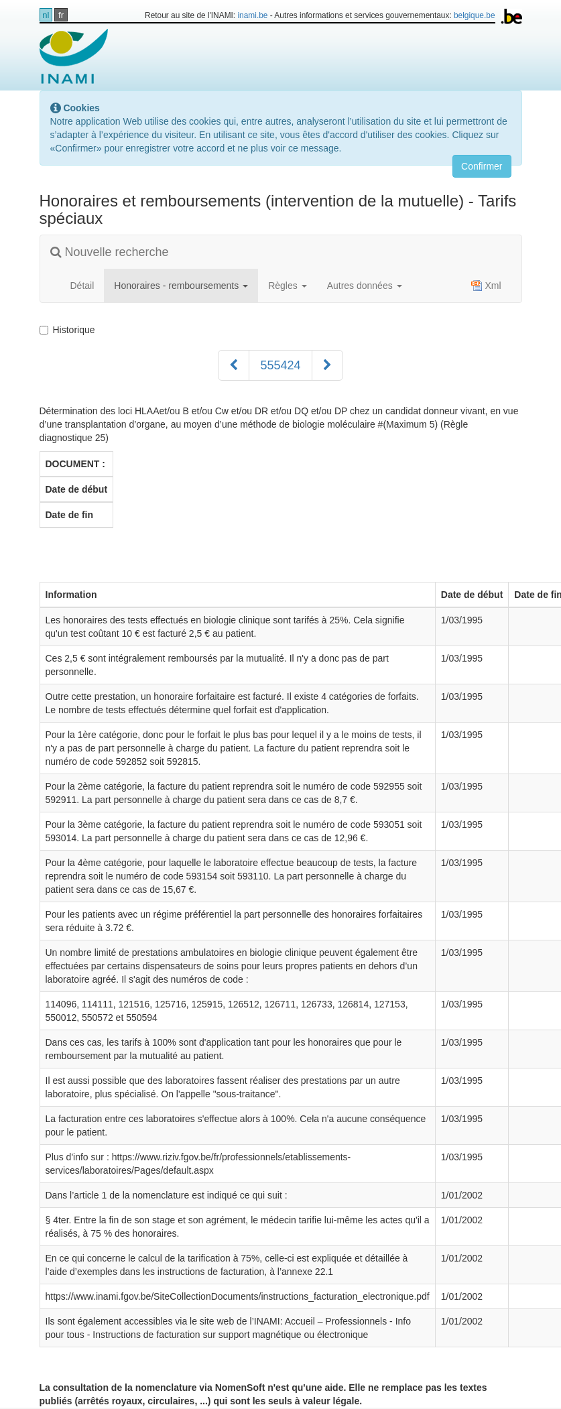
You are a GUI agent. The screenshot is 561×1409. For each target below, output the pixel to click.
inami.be (252, 15)
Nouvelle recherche (109, 252)
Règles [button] (287, 285)
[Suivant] (327, 365)
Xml (486, 285)
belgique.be (474, 15)
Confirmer (481, 166)
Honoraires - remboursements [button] (181, 285)
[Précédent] (233, 365)
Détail (82, 285)
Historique (70, 329)
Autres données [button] (364, 285)
